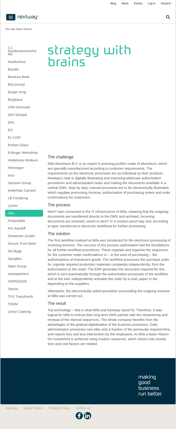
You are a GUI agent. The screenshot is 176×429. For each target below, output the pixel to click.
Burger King (17, 92)
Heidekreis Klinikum (23, 160)
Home (28, 29)
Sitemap (11, 408)
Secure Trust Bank (22, 243)
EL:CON (14, 137)
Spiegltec (15, 259)
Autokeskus (17, 62)
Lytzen (13, 205)
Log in (151, 3)
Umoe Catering (19, 312)
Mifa (11, 213)
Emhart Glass (18, 145)
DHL (11, 122)
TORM (13, 304)
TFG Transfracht (20, 296)
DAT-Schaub (17, 115)
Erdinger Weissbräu (23, 152)
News (125, 3)
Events (138, 3)
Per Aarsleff (16, 228)
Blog (113, 3)
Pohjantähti (16, 221)
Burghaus (15, 99)
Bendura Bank (19, 77)
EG (10, 130)
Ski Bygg (14, 251)
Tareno (13, 289)
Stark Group (17, 266)
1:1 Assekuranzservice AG (22, 51)
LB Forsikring (18, 198)
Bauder (13, 69)
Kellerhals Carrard (22, 190)
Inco (11, 175)
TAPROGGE (17, 281)
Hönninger (16, 168)
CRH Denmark (19, 107)
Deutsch (166, 3)
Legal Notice (33, 408)
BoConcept (16, 84)
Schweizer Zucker (21, 236)
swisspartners (18, 274)
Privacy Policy (59, 408)
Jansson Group (19, 183)
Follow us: (84, 408)
